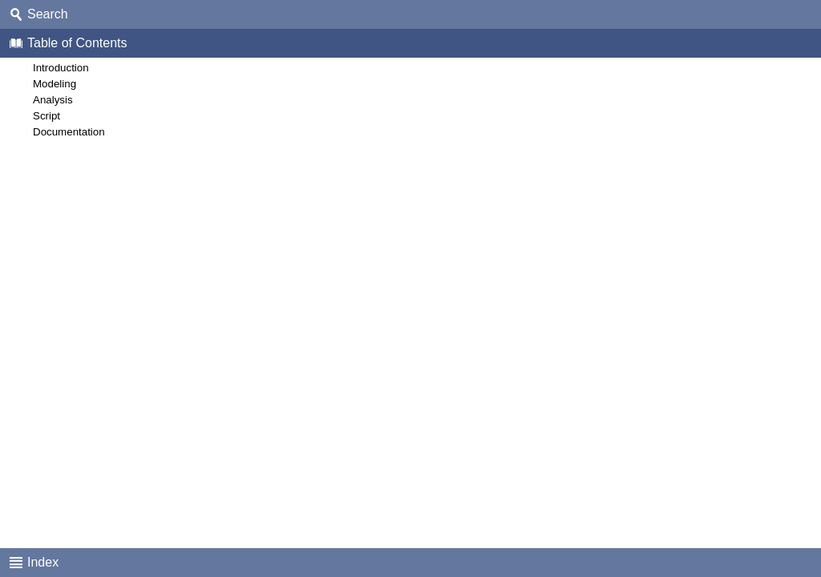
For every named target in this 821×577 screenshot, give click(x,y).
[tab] (410, 14)
